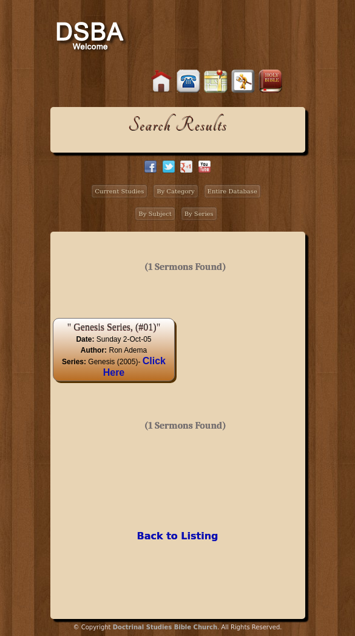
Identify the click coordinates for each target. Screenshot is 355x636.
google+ (186, 166)
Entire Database (232, 191)
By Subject (155, 213)
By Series (199, 213)
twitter (168, 166)
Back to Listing (177, 536)
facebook (150, 166)
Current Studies (119, 191)
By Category (176, 191)
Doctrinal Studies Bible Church (165, 627)
